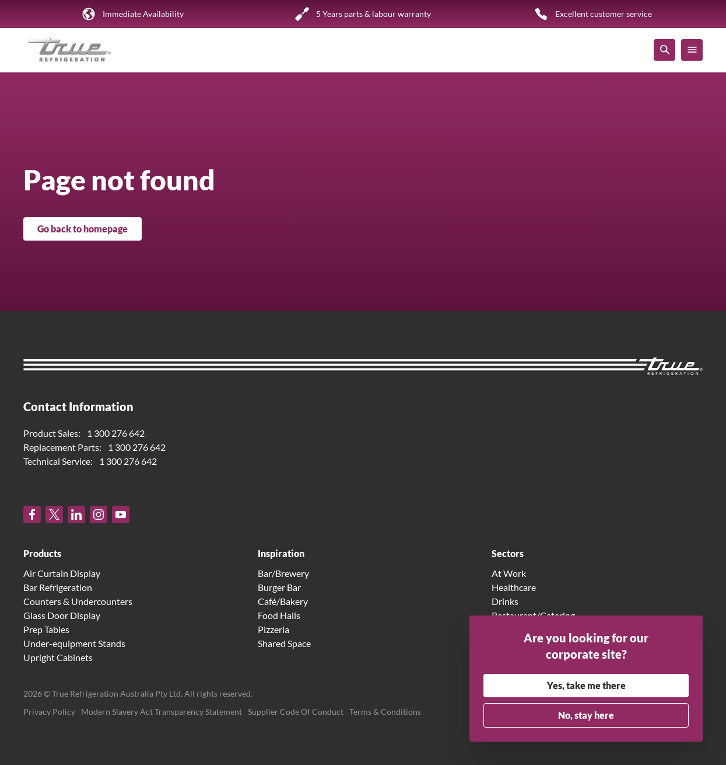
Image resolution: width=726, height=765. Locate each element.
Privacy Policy (49, 712)
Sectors (508, 553)
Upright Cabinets (58, 657)
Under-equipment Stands (74, 643)
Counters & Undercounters (77, 601)
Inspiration (281, 553)
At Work (509, 573)
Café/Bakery (283, 601)
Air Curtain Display (61, 573)
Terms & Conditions (385, 712)
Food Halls (279, 615)
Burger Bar (279, 587)
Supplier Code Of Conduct (295, 712)
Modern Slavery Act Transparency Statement (161, 712)
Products (42, 553)
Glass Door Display (61, 615)
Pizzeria (273, 629)
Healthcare (514, 587)
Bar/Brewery (283, 573)
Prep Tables (46, 629)
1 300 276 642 (116, 433)
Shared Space (284, 643)
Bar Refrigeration (57, 587)
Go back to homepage (82, 228)
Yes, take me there (586, 685)
